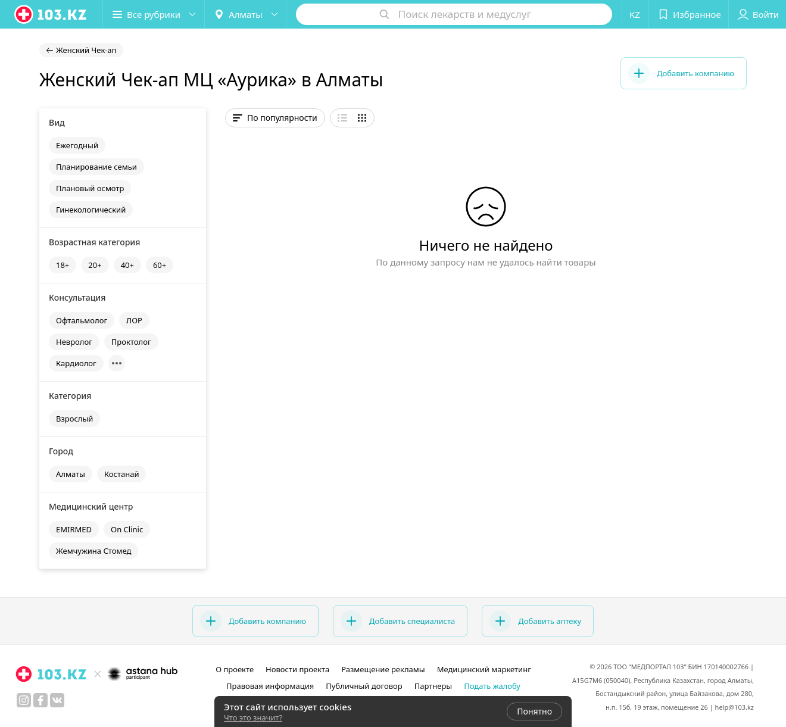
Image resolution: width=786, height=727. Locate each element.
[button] (153, 14)
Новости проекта (297, 669)
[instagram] (24, 700)
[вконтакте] (57, 700)
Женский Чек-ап (86, 50)
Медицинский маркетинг (484, 669)
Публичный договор (364, 686)
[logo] (51, 14)
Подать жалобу (492, 686)
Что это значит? (253, 717)
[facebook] (40, 700)
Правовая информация (270, 686)
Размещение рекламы (383, 669)
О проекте (235, 669)
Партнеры (433, 686)
